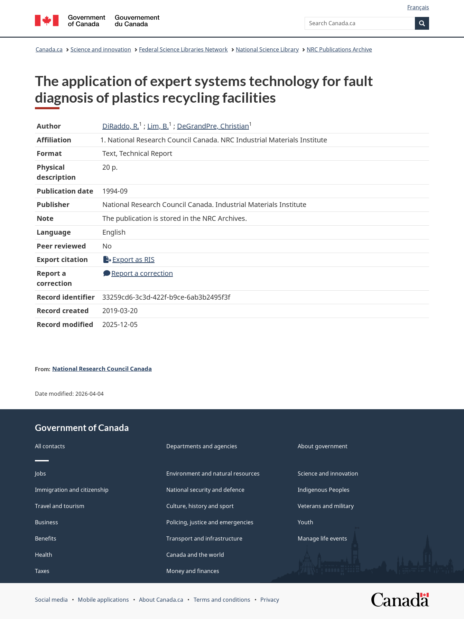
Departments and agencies (201, 446)
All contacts (50, 446)
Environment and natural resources (213, 473)
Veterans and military (326, 506)
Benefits (45, 538)
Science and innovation (101, 49)
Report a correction (138, 273)
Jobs (40, 473)
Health (43, 555)
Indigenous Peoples (324, 490)
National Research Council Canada (102, 368)
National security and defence (205, 490)
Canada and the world (195, 555)
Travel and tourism (59, 506)
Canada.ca (49, 49)
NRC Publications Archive (339, 49)
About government (322, 446)
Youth (305, 522)
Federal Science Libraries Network (183, 49)
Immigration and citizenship (72, 490)
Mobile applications (103, 599)
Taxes (42, 571)
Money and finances (192, 571)
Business (46, 522)
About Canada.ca (161, 599)
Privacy (269, 599)
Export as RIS (129, 259)
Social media (51, 599)
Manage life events (322, 538)
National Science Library (267, 49)
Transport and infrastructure (204, 538)
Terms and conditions (222, 599)
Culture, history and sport (200, 506)
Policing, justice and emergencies (209, 522)
